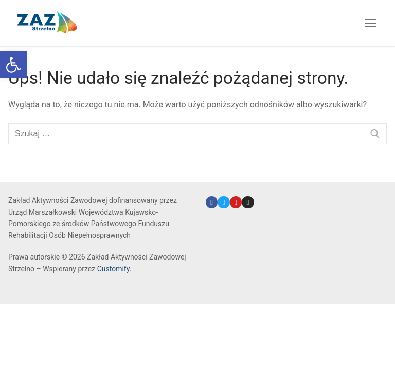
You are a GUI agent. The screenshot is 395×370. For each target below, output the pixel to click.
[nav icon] (370, 23)
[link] (13, 64)
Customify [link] (113, 269)
